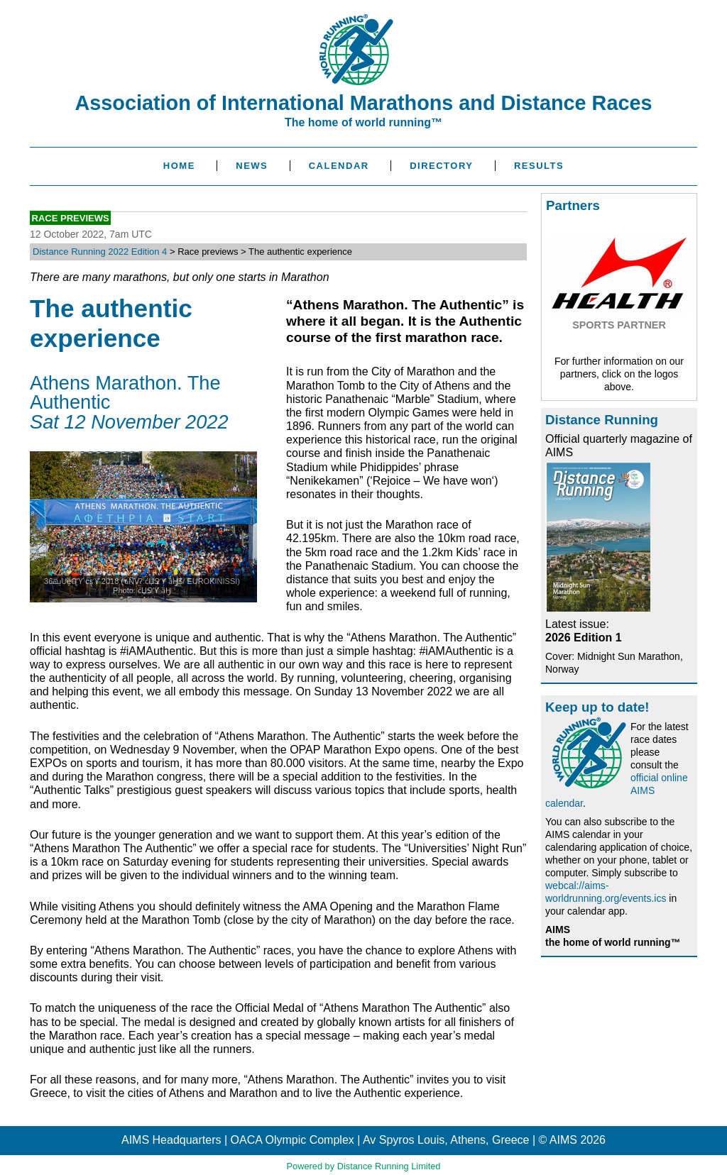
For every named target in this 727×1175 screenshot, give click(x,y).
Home (179, 165)
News (252, 165)
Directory (441, 165)
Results (539, 165)
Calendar (339, 165)
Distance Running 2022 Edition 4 (100, 251)
